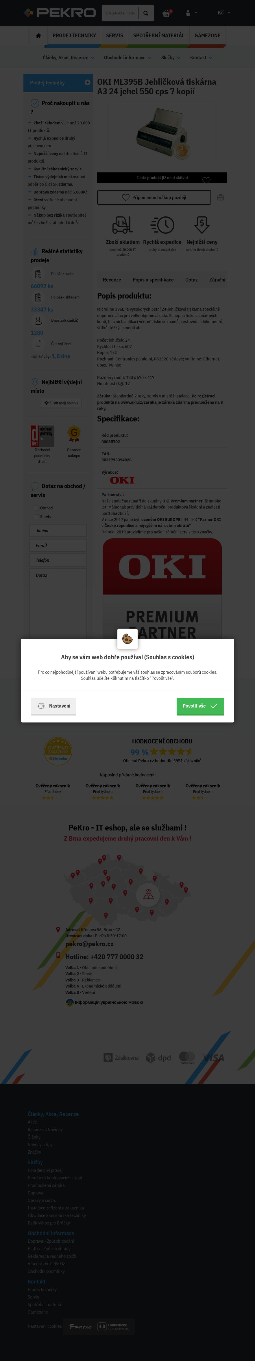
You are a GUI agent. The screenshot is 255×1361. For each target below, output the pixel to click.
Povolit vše (200, 706)
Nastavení (53, 706)
